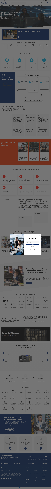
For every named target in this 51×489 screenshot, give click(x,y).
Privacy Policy (33, 249)
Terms (31, 249)
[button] (39, 235)
